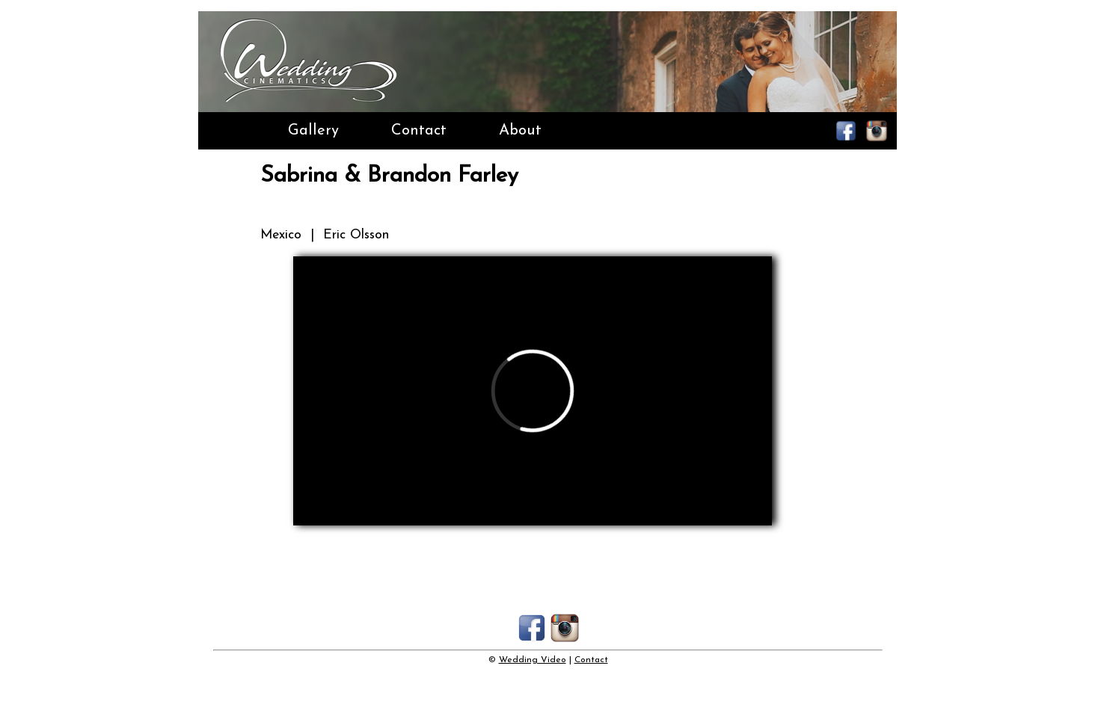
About (520, 130)
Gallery (313, 130)
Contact (419, 130)
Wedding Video (532, 659)
